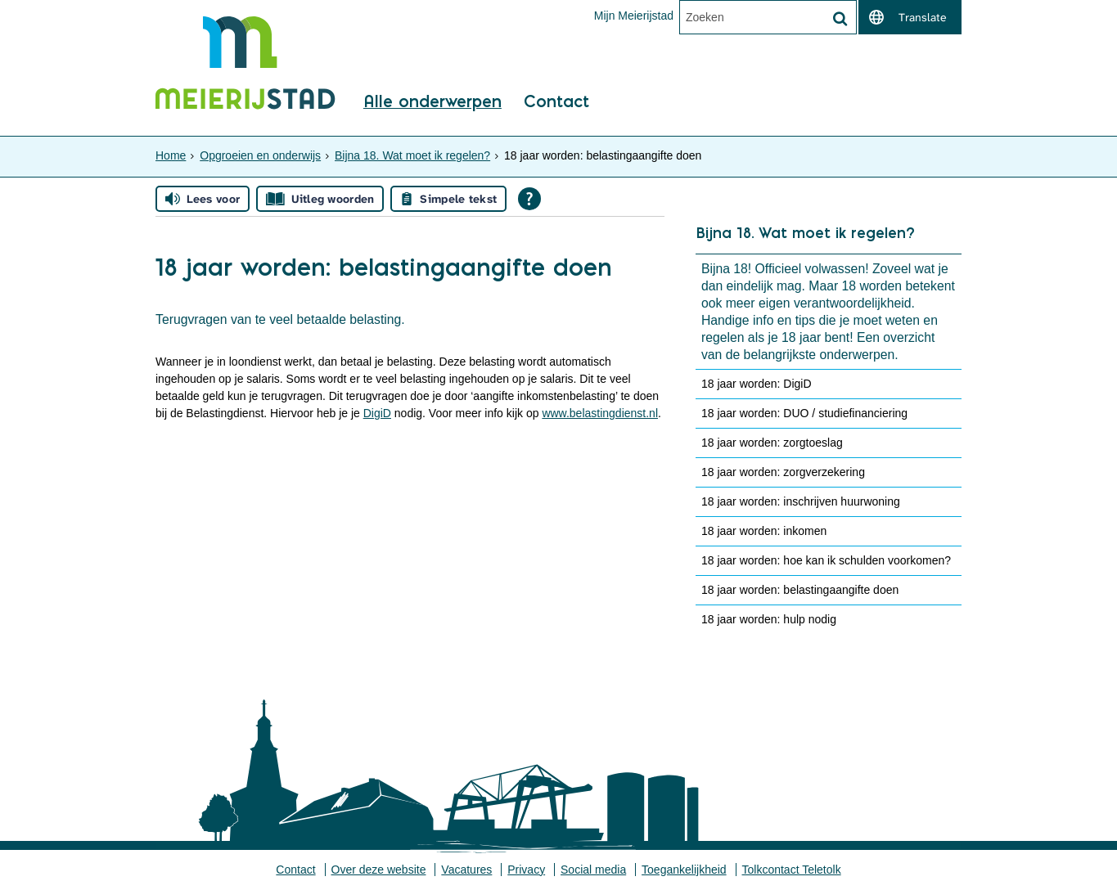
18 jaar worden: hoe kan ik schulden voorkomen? (826, 560)
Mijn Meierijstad (633, 15)
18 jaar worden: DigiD (756, 383)
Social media (593, 869)
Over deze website (378, 869)
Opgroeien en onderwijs (260, 155)
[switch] (910, 17)
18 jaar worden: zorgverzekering (783, 472)
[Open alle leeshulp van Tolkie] (529, 198)
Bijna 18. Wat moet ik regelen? (412, 155)
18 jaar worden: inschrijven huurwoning (800, 501)
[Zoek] (839, 18)
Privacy (526, 869)
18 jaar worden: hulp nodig (768, 619)
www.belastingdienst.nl (600, 413)
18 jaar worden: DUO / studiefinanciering (804, 413)
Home (170, 155)
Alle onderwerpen (432, 102)
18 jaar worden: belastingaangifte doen (800, 589)
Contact (556, 102)
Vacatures (466, 869)
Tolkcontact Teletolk (791, 869)
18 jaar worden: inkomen (763, 530)
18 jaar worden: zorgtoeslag (772, 442)
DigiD (377, 413)
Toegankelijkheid (684, 869)
